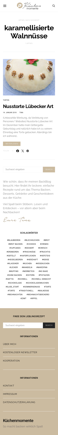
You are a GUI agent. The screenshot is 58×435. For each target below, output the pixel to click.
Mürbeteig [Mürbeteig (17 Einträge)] (29, 271)
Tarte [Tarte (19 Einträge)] (48, 287)
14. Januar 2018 (10, 112)
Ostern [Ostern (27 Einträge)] (31, 275)
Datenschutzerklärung (19, 402)
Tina (21, 112)
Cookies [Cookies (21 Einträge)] (32, 244)
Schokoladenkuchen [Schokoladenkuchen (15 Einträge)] (38, 283)
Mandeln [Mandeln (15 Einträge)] (27, 267)
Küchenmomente (18, 421)
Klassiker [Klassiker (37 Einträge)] (14, 263)
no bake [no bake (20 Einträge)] (44, 271)
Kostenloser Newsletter (20, 352)
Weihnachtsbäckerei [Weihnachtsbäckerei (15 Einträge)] (38, 295)
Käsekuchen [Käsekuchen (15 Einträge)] (43, 263)
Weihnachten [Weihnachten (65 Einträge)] (16, 295)
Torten (6, 100)
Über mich (9, 344)
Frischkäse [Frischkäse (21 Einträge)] (30, 252)
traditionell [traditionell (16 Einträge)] (26, 291)
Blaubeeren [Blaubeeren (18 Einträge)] (14, 240)
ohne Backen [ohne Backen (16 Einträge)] (15, 275)
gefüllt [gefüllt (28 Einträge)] (12, 256)
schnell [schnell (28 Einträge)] (23, 279)
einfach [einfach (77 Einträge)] (43, 248)
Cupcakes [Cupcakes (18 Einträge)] (15, 248)
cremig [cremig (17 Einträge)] (44, 244)
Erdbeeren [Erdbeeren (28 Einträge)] (13, 252)
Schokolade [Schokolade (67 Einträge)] (15, 283)
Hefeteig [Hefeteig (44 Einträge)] (45, 256)
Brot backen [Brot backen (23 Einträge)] (16, 244)
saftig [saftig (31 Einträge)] (10, 279)
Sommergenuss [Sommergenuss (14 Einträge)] (32, 287)
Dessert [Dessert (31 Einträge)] (30, 248)
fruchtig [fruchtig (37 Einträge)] (45, 252)
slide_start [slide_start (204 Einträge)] (13, 287)
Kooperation (11, 360)
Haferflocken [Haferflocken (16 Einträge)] (28, 256)
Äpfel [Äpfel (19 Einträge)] (35, 298)
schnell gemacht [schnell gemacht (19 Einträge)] (42, 279)
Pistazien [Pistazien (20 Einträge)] (45, 275)
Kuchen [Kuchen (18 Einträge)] (28, 263)
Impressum (10, 394)
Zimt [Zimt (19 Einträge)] (24, 298)
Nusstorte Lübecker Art (28, 106)
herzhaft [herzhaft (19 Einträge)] (33, 260)
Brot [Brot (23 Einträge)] (47, 240)
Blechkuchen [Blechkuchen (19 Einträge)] (32, 240)
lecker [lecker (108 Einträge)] (14, 267)
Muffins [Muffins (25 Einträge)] (14, 271)
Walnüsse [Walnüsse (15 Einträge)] (44, 291)
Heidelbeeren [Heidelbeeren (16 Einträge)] (16, 260)
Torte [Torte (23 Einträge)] (12, 291)
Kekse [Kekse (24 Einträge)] (46, 260)
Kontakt (8, 385)
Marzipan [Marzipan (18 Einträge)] (42, 267)
